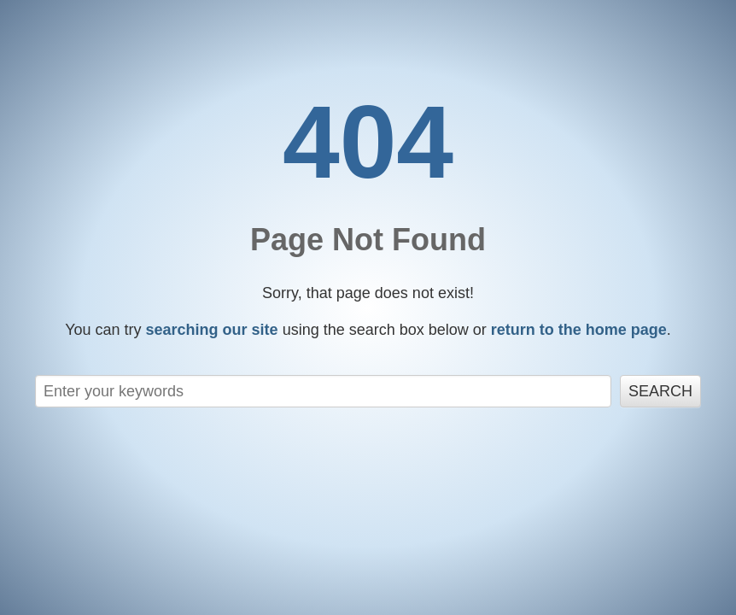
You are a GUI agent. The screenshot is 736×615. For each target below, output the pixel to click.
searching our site (212, 329)
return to (579, 329)
